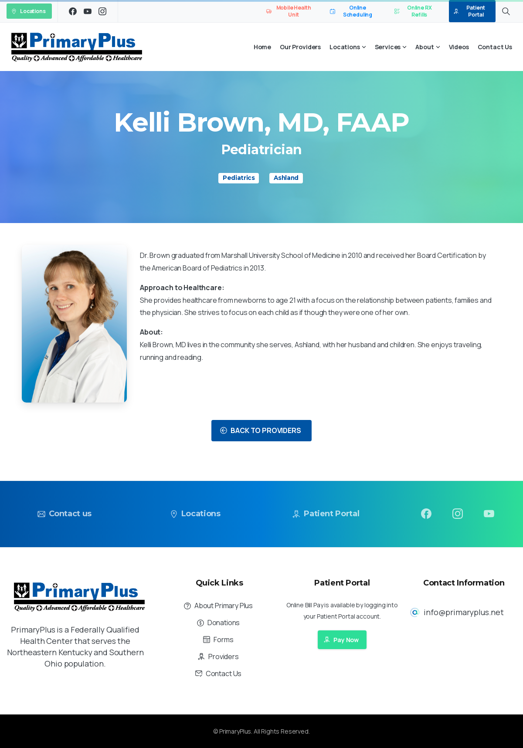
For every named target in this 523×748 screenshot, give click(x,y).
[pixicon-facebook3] (426, 518)
